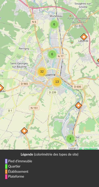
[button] (23, 129)
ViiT (80, 148)
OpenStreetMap (91, 148)
